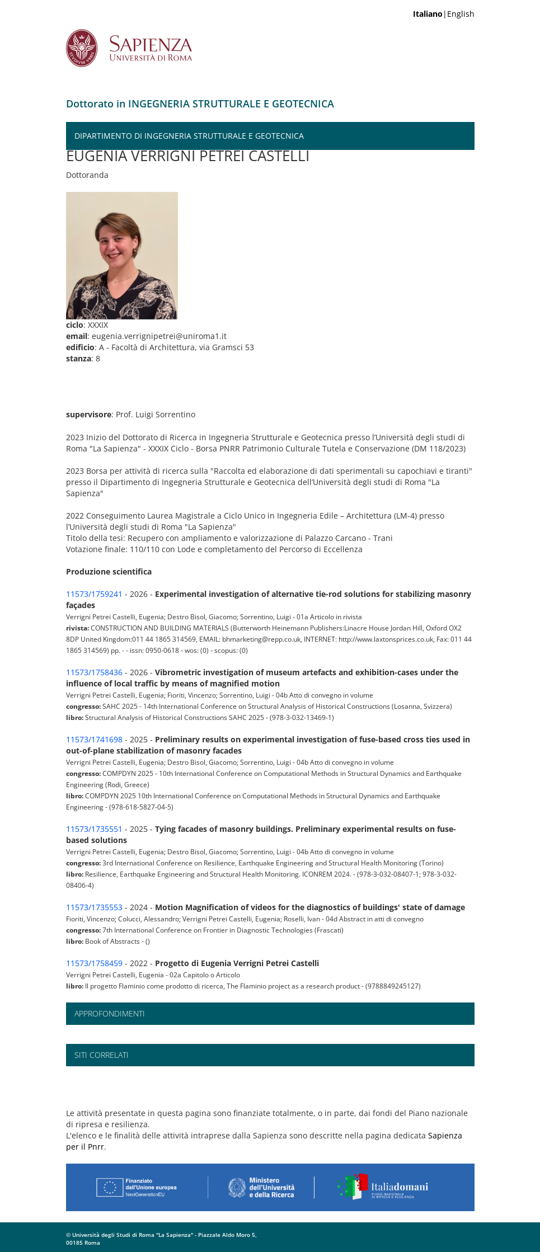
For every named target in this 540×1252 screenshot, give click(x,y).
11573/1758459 (94, 963)
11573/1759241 (94, 594)
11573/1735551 (94, 828)
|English (444, 13)
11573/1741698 (94, 739)
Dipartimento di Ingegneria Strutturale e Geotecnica (189, 135)
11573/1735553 (94, 907)
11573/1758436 (94, 672)
